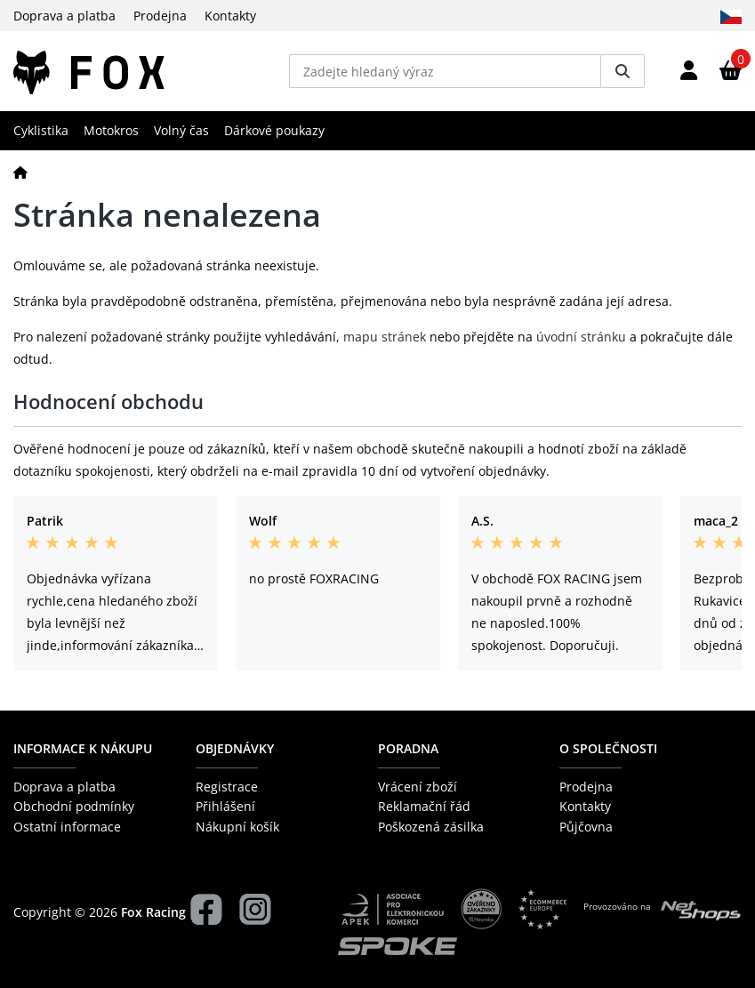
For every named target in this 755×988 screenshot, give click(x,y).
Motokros (111, 130)
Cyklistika (40, 130)
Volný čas (181, 130)
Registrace (227, 786)
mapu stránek (384, 336)
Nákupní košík (237, 826)
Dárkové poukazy (274, 130)
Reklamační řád (424, 806)
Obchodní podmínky (73, 806)
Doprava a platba (64, 15)
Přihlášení (225, 806)
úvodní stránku (581, 336)
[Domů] (20, 172)
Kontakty (230, 15)
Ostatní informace (67, 826)
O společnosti (608, 748)
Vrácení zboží (417, 786)
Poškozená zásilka (431, 826)
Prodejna (160, 15)
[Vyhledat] (622, 71)
